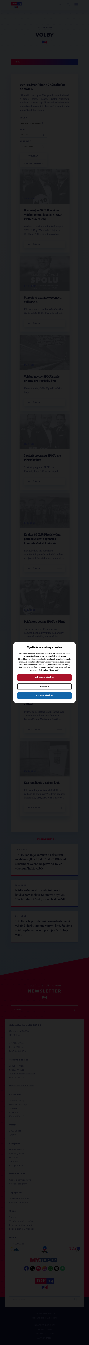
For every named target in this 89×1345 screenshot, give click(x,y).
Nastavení (44, 686)
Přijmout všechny (44, 695)
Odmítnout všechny (44, 677)
